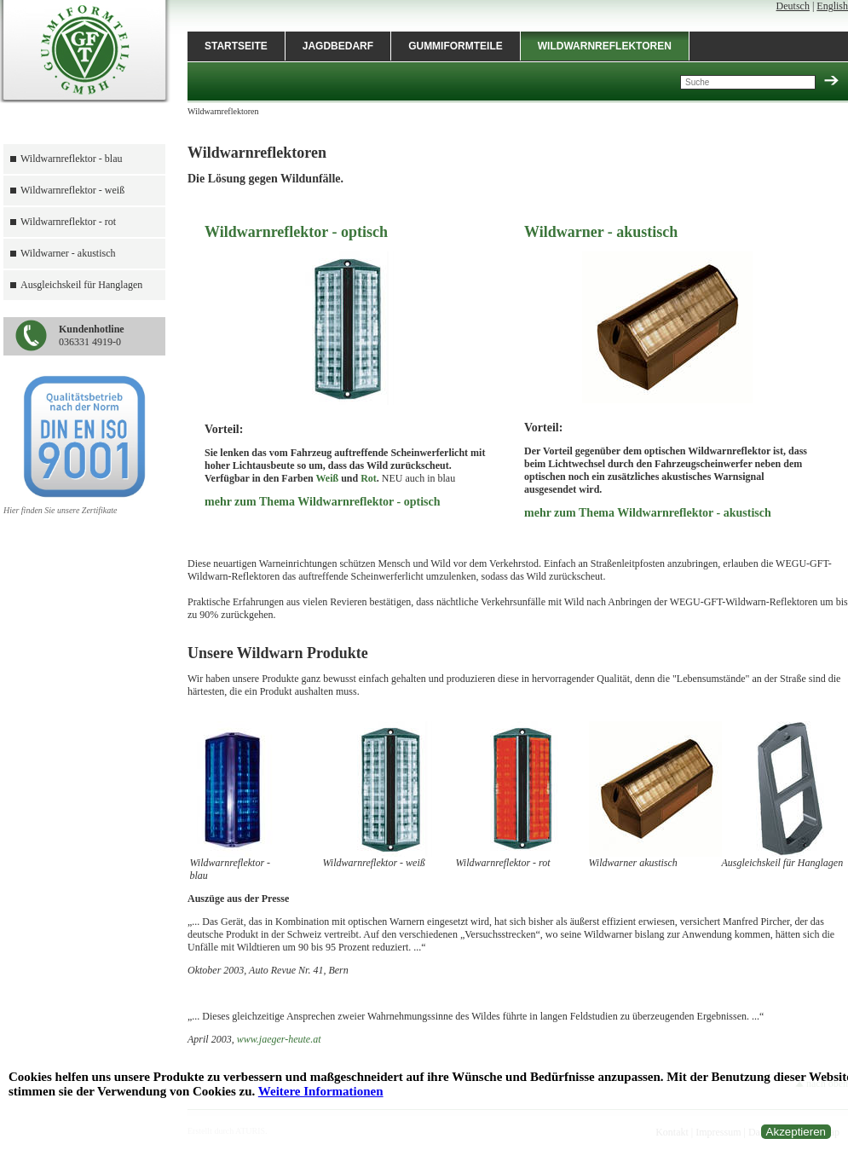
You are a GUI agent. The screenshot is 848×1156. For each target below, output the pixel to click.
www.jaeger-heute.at (279, 1039)
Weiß (326, 478)
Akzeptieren (796, 1131)
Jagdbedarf (338, 46)
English (832, 6)
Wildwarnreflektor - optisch (296, 231)
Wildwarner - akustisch (67, 253)
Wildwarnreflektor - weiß (72, 190)
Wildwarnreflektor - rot (68, 222)
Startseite (236, 46)
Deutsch (793, 6)
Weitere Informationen (321, 1091)
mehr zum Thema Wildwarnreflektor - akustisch (647, 512)
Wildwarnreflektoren (605, 46)
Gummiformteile (455, 46)
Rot (369, 478)
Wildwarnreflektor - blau (71, 159)
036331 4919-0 (91, 335)
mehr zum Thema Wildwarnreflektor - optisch (323, 501)
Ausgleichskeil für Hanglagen (81, 285)
